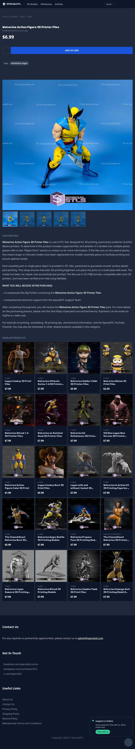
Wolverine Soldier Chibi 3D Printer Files (83, 382)
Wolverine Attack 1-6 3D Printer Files (16, 434)
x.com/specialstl (12, 673)
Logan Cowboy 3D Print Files (18, 382)
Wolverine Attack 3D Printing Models (49, 590)
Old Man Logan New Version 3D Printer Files (114, 435)
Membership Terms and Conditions (22, 723)
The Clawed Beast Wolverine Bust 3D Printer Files (15, 539)
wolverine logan (19, 63)
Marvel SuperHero (112, 534)
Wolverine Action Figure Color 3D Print (17, 486)
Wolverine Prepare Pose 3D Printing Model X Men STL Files (83, 539)
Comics (22, 16)
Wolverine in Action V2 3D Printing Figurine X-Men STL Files (116, 487)
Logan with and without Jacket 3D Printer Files (81, 487)
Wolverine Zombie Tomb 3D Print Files (83, 590)
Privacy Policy (9, 709)
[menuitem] (10, 219)
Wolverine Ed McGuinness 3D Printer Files (83, 435)
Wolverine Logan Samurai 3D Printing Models (16, 591)
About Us (7, 699)
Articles (59, 4)
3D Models (32, 4)
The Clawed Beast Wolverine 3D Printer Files (115, 539)
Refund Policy (10, 718)
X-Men (29, 16)
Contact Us (8, 704)
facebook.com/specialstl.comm (21, 664)
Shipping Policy (10, 713)
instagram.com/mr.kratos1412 (20, 669)
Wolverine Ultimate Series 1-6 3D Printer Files (50, 383)
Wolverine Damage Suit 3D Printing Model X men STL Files (116, 591)
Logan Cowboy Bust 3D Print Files (51, 486)
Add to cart (72, 50)
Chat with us (102, 731)
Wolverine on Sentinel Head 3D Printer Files (50, 434)
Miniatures (46, 4)
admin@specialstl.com (90, 638)
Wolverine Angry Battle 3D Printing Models (51, 538)
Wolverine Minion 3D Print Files (114, 382)
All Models (13, 16)
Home (4, 16)
